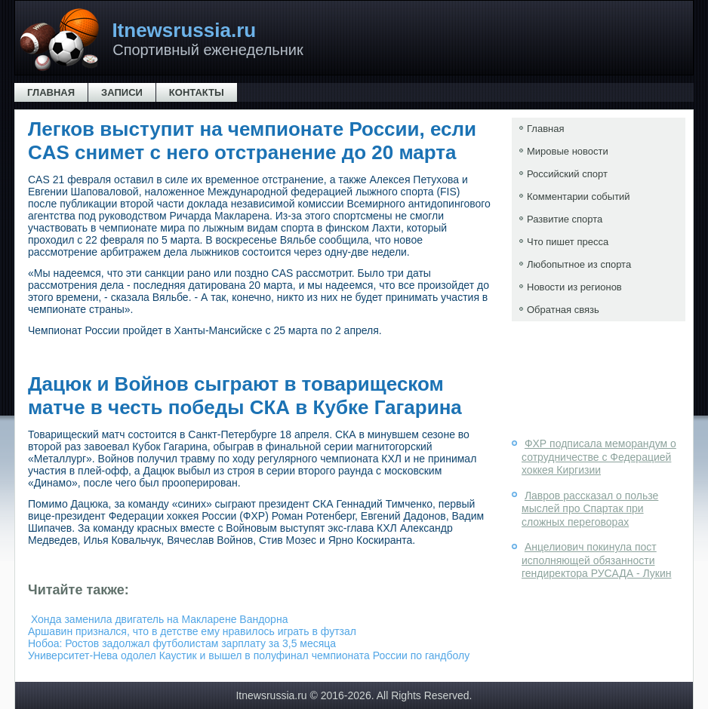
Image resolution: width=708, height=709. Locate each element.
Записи (122, 92)
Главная (51, 92)
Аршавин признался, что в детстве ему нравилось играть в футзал (192, 631)
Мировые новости (567, 151)
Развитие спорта (564, 219)
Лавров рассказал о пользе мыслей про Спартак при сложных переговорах (590, 509)
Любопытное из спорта (579, 264)
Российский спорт (567, 174)
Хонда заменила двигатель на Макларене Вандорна (159, 619)
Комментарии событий (578, 196)
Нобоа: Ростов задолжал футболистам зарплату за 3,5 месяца (182, 643)
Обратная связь (563, 309)
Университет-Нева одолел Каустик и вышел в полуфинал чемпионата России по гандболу (248, 655)
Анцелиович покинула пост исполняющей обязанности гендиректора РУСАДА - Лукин (596, 560)
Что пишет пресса (567, 241)
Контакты (196, 92)
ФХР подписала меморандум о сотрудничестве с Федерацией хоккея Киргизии (599, 456)
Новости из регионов (574, 287)
